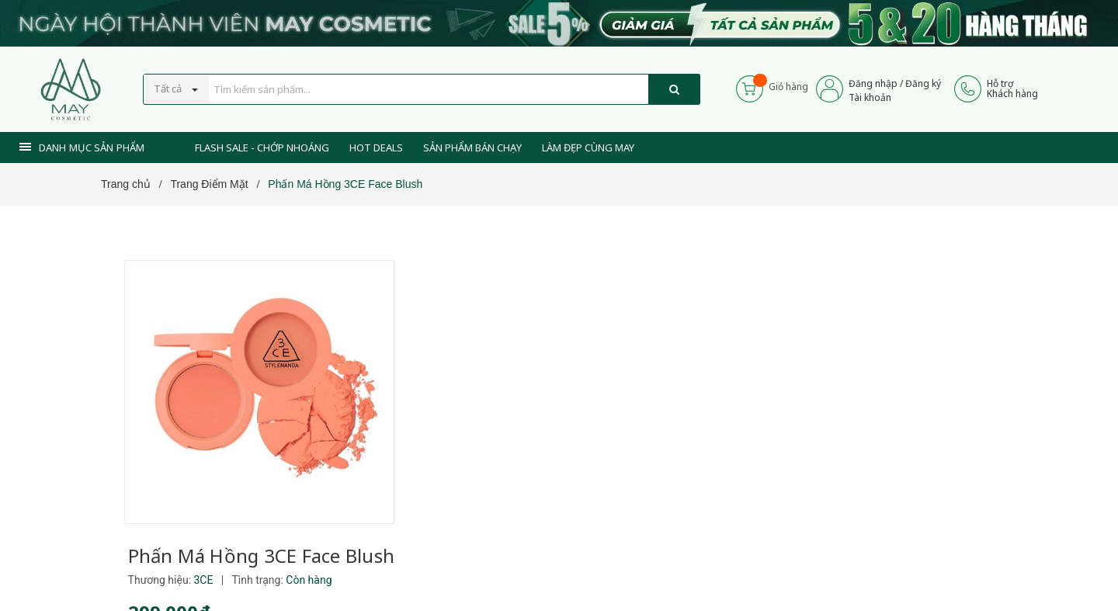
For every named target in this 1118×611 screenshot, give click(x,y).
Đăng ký (923, 83)
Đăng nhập (873, 83)
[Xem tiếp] (444, 451)
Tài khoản (870, 97)
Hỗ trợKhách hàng (1012, 88)
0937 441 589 (503, 558)
